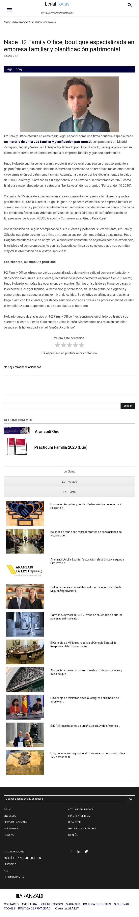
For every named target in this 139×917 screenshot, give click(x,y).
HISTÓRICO (10, 864)
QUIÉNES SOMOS (52, 904)
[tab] (69, 471)
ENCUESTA (10, 815)
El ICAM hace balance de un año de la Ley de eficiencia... (85, 725)
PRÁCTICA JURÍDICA (79, 815)
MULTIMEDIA (11, 828)
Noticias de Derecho (45, 22)
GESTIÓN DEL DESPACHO (82, 828)
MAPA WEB (73, 904)
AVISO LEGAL (30, 904)
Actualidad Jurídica (22, 22)
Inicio (7, 22)
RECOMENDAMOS (14, 877)
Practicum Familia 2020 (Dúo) (61, 447)
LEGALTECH (74, 822)
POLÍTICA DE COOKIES (97, 904)
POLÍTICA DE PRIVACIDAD (34, 908)
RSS (6, 870)
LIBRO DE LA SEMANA (16, 822)
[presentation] (69, 471)
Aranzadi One (47, 431)
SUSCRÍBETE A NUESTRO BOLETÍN (22, 858)
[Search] (128, 406)
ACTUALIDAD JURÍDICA (81, 809)
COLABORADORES (14, 851)
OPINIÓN (73, 835)
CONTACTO (11, 904)
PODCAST (9, 835)
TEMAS (7, 809)
